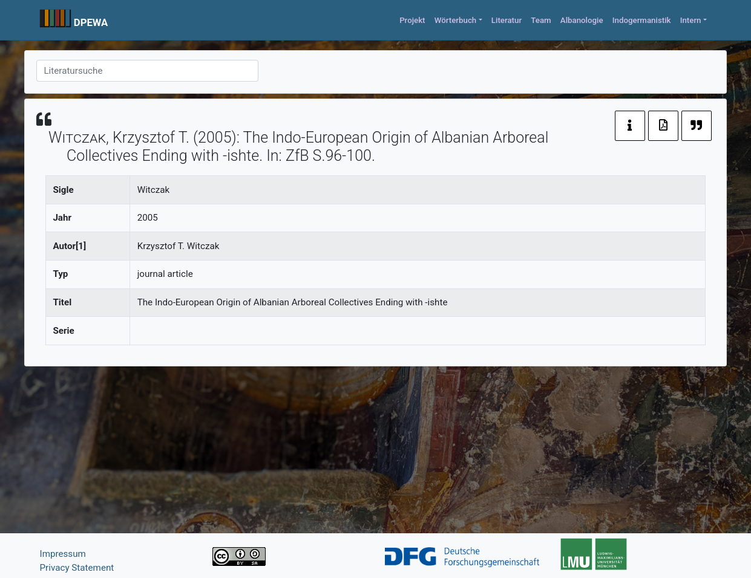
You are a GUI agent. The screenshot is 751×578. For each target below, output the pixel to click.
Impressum (63, 553)
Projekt (412, 20)
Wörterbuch (456, 20)
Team (541, 20)
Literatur (506, 20)
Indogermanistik (641, 20)
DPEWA (91, 22)
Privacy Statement (77, 567)
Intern (690, 20)
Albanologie (581, 20)
